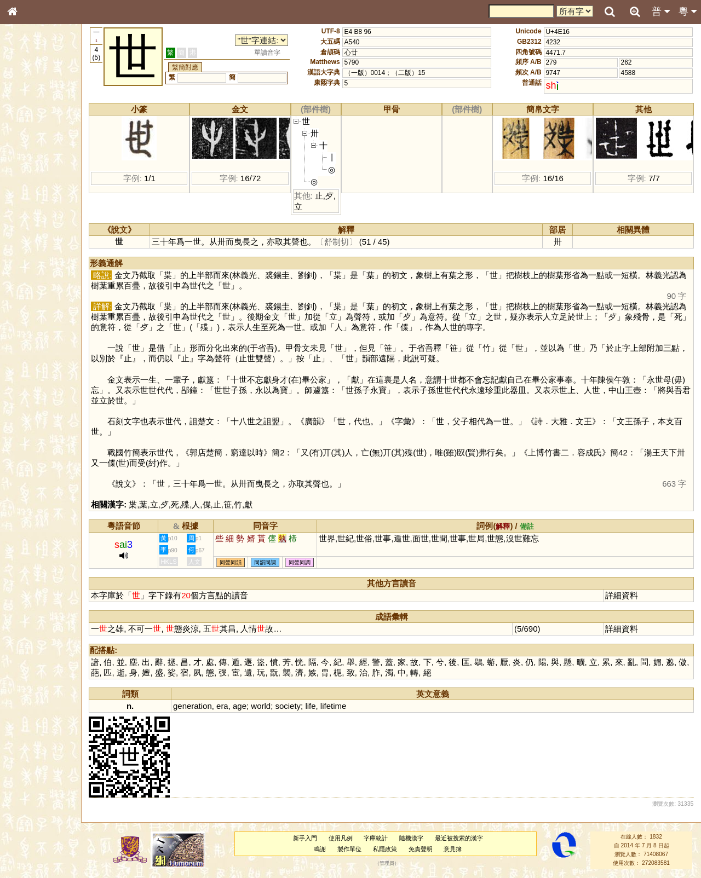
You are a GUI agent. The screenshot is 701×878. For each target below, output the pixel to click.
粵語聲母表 (30, 228)
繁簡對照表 (30, 375)
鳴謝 (326, 849)
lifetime (346, 706)
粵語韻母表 (30, 239)
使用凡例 (346, 838)
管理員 (393, 863)
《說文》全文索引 (40, 344)
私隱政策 (391, 849)
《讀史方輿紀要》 (40, 354)
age (253, 706)
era (235, 706)
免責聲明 (426, 849)
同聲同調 (313, 562)
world (274, 706)
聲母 (21, 293)
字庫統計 (382, 838)
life (323, 706)
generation (205, 706)
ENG (48, 121)
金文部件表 (30, 178)
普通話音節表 (33, 304)
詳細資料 (623, 595)
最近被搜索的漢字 (465, 838)
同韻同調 (278, 562)
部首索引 (27, 147)
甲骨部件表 (30, 167)
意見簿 (459, 849)
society (301, 706)
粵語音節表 (30, 218)
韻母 (37, 293)
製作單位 (355, 849)
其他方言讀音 (33, 314)
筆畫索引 (27, 157)
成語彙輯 (27, 364)
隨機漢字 (417, 838)
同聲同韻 (244, 562)
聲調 (52, 293)
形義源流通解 (33, 189)
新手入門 (310, 838)
